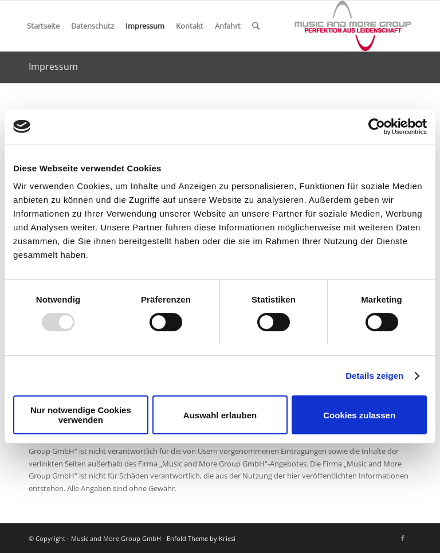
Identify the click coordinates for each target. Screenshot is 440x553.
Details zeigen (374, 376)
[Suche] (255, 26)
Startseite (43, 26)
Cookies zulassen (359, 415)
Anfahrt (228, 26)
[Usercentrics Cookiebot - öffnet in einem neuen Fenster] (377, 126)
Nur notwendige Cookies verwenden (80, 415)
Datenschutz (92, 26)
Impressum (144, 26)
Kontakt (189, 26)
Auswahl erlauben (220, 415)
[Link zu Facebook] (402, 538)
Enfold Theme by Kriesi (201, 538)
